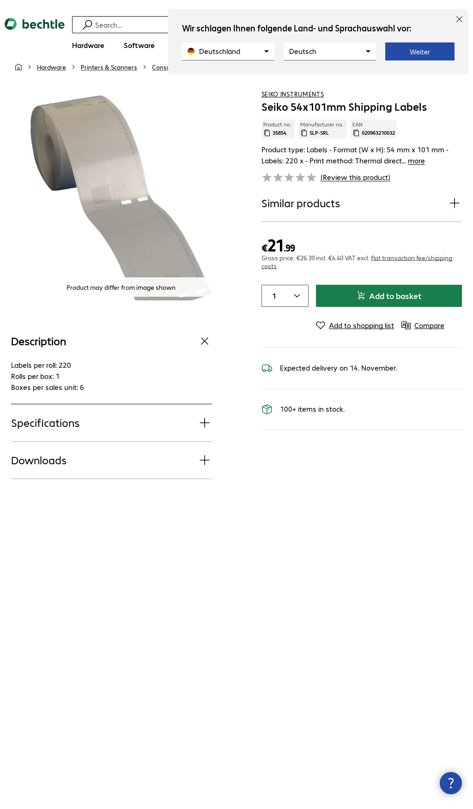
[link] (253, 83)
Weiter (420, 51)
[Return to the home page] (35, 32)
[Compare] (454, 82)
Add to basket (388, 312)
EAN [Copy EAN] (373, 145)
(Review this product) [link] (355, 193)
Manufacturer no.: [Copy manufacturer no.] (322, 145)
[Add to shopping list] (436, 82)
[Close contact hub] (451, 783)
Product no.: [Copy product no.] (278, 145)
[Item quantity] (273, 312)
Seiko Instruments (292, 110)
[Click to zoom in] (121, 214)
